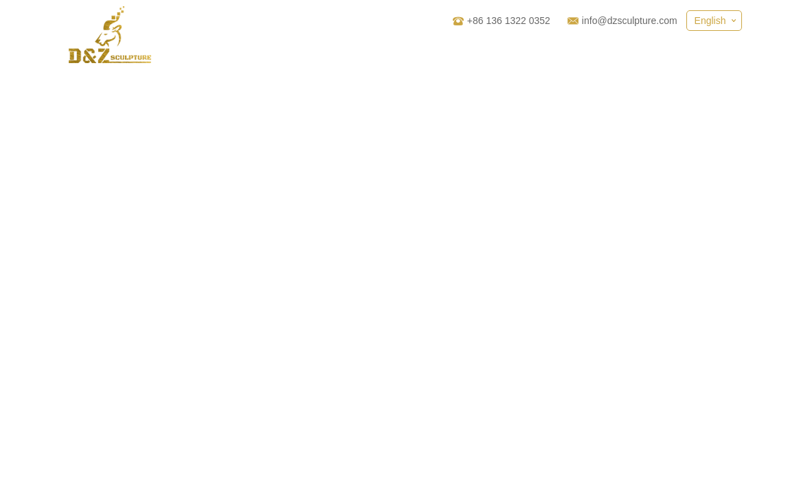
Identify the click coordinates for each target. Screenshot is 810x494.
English (710, 20)
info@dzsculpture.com (629, 20)
